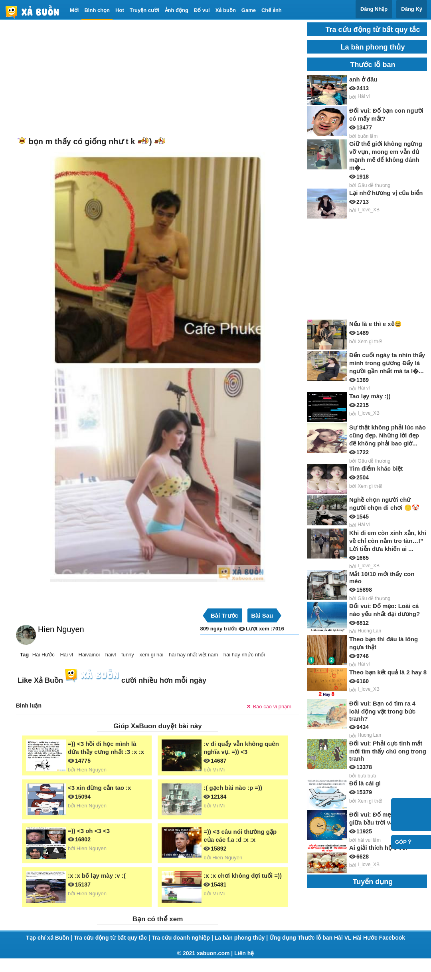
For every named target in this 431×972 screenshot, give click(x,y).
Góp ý (403, 842)
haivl (110, 655)
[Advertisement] (145, 78)
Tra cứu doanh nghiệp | (183, 937)
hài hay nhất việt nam (193, 655)
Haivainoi (89, 655)
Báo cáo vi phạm (272, 707)
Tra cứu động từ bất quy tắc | (113, 937)
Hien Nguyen (61, 629)
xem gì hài (151, 655)
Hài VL (343, 937)
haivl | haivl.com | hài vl (35, 12)
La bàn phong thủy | (242, 937)
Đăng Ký (411, 9)
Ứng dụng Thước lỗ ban (301, 937)
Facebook (392, 937)
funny (127, 655)
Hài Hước (43, 655)
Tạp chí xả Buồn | (50, 937)
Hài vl (66, 655)
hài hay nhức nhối (244, 655)
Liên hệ (244, 953)
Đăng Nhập (374, 9)
